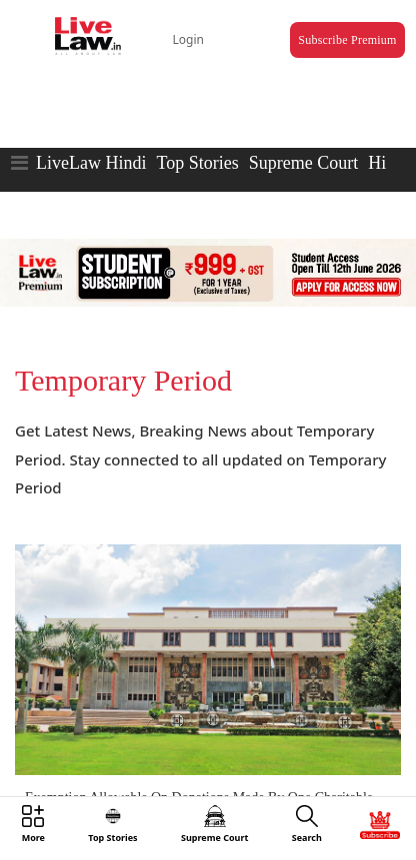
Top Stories (197, 163)
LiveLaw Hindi (91, 163)
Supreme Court (304, 163)
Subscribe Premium (347, 40)
